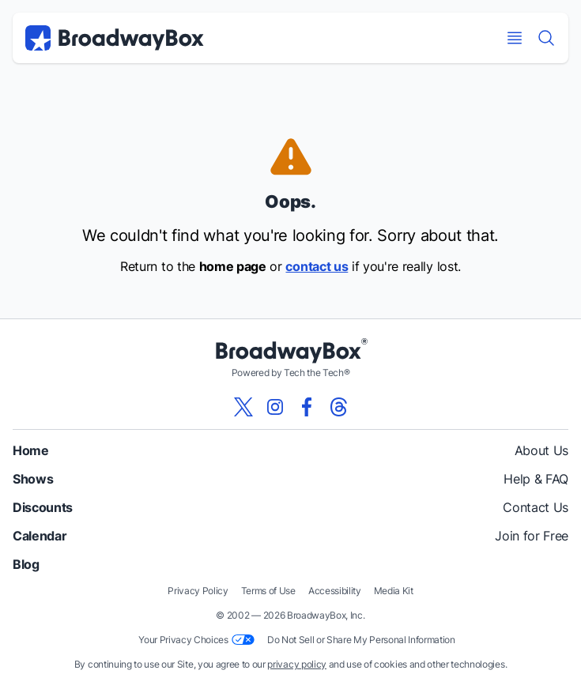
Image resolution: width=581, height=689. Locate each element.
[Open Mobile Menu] (514, 37)
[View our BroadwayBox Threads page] (338, 406)
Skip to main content (291, 0)
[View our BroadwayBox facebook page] (306, 406)
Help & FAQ (536, 479)
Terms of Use (268, 591)
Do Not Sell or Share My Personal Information (361, 640)
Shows (33, 479)
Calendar (39, 536)
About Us (541, 450)
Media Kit (393, 591)
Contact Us (535, 507)
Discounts (43, 507)
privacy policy (296, 664)
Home (31, 450)
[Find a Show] (546, 37)
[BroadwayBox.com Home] (114, 38)
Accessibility (334, 591)
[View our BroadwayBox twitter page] (243, 406)
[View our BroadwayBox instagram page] (275, 406)
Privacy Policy (198, 591)
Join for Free (531, 536)
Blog (26, 564)
